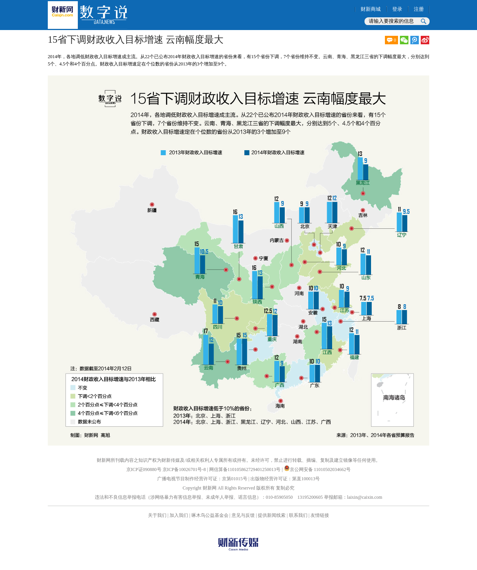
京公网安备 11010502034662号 (317, 469)
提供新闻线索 (272, 515)
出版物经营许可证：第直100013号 (285, 478)
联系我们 (298, 515)
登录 (397, 9)
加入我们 (179, 515)
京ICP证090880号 (143, 469)
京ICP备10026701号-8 (185, 469)
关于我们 (157, 515)
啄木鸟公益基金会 (210, 515)
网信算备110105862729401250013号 (245, 469)
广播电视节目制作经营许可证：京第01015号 (202, 478)
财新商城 (371, 9)
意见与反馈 (243, 515)
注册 (419, 9)
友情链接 (320, 515)
